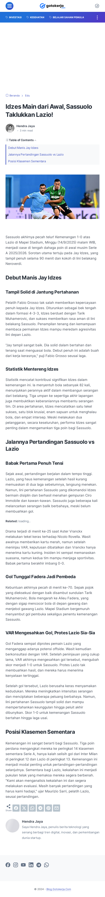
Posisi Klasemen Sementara (27, 161)
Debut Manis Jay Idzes (23, 148)
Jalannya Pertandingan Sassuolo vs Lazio (35, 154)
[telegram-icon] (38, 865)
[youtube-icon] (23, 865)
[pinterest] (48, 808)
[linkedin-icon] (31, 865)
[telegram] (40, 808)
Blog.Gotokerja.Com (58, 889)
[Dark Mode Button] (97, 6)
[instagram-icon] (15, 865)
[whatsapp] (32, 808)
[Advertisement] (52, 58)
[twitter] (24, 808)
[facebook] (16, 808)
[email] (56, 808)
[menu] (9, 6)
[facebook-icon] (8, 865)
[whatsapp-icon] (46, 865)
